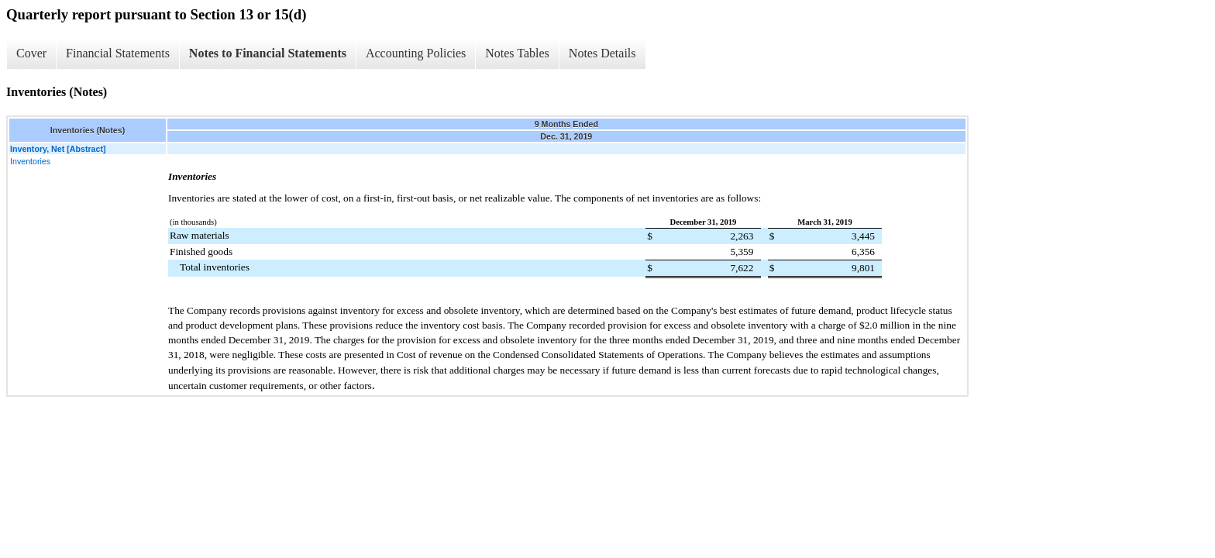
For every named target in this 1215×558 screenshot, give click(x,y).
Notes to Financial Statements (267, 53)
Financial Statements (118, 53)
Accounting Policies (416, 53)
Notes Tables (517, 53)
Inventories (30, 161)
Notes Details (602, 53)
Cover (31, 53)
